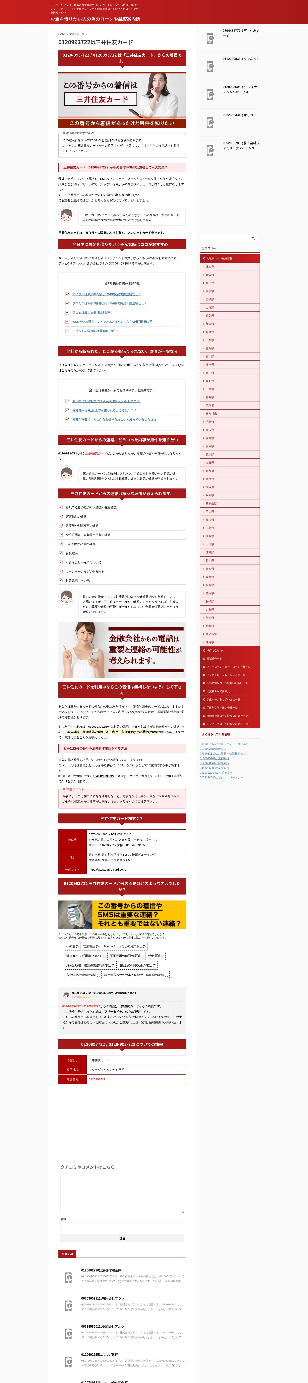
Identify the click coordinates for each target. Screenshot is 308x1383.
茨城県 (210, 438)
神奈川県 (211, 413)
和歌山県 (211, 503)
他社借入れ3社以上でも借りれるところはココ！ (104, 410)
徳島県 (210, 552)
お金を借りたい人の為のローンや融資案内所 (95, 19)
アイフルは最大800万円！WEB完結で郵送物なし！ (106, 294)
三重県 (210, 389)
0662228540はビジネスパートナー (221, 777)
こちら (151, 145)
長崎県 (210, 601)
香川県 (210, 560)
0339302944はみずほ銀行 (216, 772)
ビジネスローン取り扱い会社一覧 (226, 674)
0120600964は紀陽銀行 (214, 763)
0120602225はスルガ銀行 (99, 1354)
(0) (107, 140)
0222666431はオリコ (238, 115)
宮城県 (210, 299)
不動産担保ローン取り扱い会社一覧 (227, 683)
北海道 (210, 266)
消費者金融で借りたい (219, 691)
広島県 (210, 528)
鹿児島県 (211, 634)
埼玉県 (210, 430)
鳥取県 (210, 536)
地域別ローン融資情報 (219, 258)
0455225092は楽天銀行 (214, 767)
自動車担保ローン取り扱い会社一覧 (227, 715)
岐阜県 (210, 364)
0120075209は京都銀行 (214, 758)
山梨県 (210, 340)
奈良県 (210, 479)
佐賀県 (210, 593)
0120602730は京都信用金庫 (101, 1270)
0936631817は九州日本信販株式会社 (223, 753)
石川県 (210, 356)
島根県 (210, 519)
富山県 (210, 372)
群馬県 (210, 454)
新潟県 (210, 323)
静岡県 (210, 348)
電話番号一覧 (214, 658)
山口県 (210, 544)
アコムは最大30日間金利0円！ (92, 312)
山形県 (210, 307)
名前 (63, 1219)
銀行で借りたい (216, 650)
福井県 (210, 397)
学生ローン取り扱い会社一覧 (223, 699)
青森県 (210, 274)
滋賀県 (210, 462)
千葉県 (210, 421)
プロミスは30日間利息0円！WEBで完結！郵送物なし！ (109, 303)
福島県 (210, 315)
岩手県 (210, 291)
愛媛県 (210, 576)
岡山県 (210, 511)
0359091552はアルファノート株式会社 (224, 744)
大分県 (210, 609)
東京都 (210, 405)
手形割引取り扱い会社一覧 (222, 707)
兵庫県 (210, 495)
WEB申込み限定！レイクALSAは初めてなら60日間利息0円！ (113, 321)
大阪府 (210, 487)
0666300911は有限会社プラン (103, 1298)
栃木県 (210, 446)
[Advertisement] (122, 1116)
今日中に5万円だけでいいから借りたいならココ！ (106, 401)
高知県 (210, 568)
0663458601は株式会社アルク (103, 1326)
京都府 (210, 470)
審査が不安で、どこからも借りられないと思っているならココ (114, 419)
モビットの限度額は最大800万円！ (95, 331)
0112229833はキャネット (241, 59)
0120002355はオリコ (213, 748)
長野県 (210, 332)
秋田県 (210, 283)
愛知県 (210, 381)
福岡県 (210, 585)
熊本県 (210, 617)
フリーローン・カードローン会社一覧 (229, 666)
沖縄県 (210, 642)
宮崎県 (210, 625)
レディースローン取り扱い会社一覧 (227, 723)
